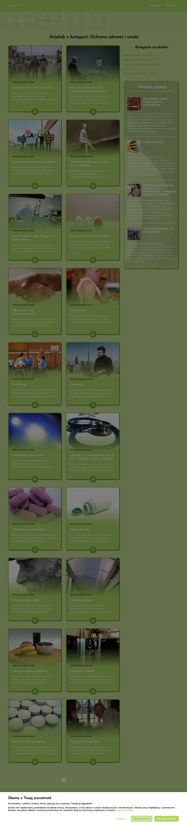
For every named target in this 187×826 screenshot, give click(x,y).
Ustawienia (121, 819)
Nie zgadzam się (141, 819)
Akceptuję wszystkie (167, 819)
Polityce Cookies (124, 810)
